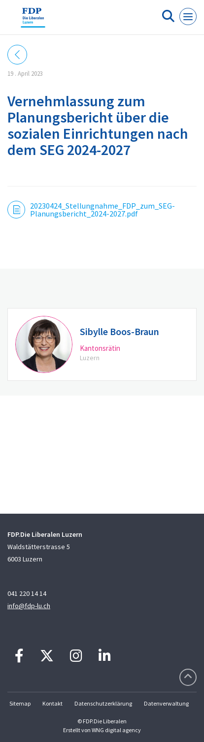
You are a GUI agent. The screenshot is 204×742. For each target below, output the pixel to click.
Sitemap (20, 703)
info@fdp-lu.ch (28, 605)
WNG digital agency (116, 730)
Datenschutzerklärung (103, 703)
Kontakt (52, 703)
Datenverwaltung (166, 703)
